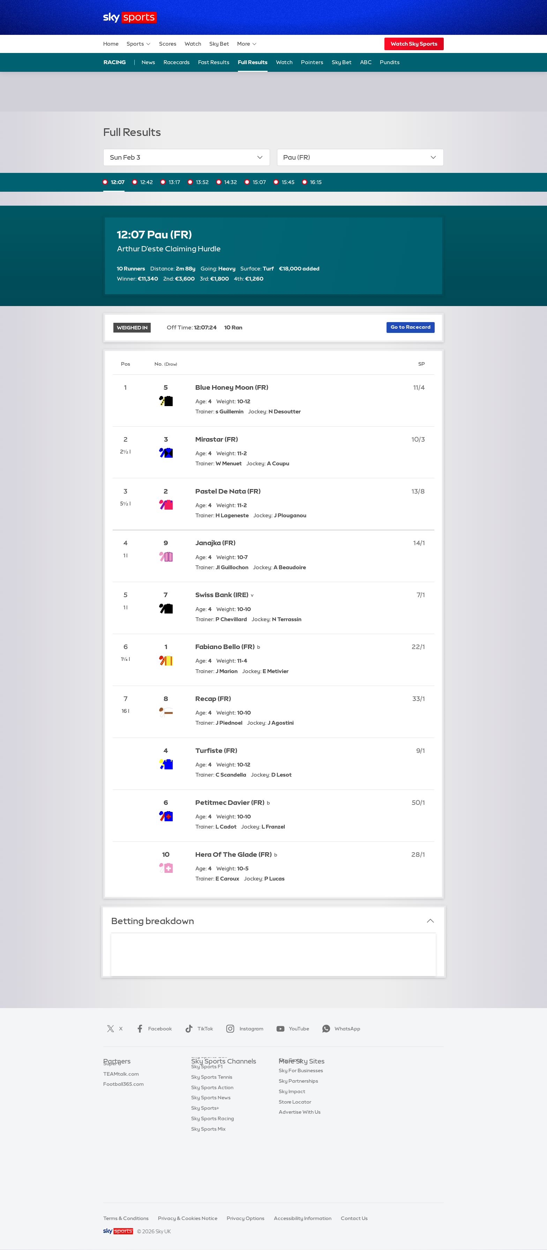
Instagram (243, 1028)
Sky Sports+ (205, 1165)
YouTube (291, 1028)
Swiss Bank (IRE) (221, 595)
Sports (139, 44)
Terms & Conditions (126, 1218)
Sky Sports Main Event (217, 1072)
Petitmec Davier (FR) (229, 802)
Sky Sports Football (214, 1093)
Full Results (253, 62)
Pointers (312, 62)
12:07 (118, 182)
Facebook (152, 1028)
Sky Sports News (211, 1155)
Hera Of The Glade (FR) (233, 854)
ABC (366, 62)
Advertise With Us (300, 1155)
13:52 (202, 182)
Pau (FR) (360, 157)
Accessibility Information (302, 1218)
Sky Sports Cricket (213, 1103)
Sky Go (287, 1093)
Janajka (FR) (215, 543)
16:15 (316, 182)
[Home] (130, 17)
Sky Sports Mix (208, 1186)
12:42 (146, 182)
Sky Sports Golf (209, 1113)
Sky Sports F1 (207, 1124)
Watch (193, 43)
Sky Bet (219, 43)
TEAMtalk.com (121, 1093)
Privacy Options (245, 1218)
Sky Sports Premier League (222, 1082)
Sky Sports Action (212, 1145)
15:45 (288, 182)
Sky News (290, 1082)
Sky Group (291, 1103)
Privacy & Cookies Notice (187, 1218)
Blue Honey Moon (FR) (231, 387)
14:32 (230, 182)
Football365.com (123, 1103)
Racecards (177, 62)
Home (111, 43)
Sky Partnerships (298, 1124)
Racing (115, 62)
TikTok (197, 1028)
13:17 (174, 182)
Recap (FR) (213, 698)
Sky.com (289, 1072)
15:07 (259, 182)
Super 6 (112, 1082)
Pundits (390, 62)
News (148, 62)
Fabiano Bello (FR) (225, 646)
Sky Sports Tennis (211, 1134)
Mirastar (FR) (216, 439)
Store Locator (295, 1145)
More (247, 44)
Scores (168, 43)
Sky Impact (292, 1134)
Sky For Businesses (301, 1113)
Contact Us (354, 1218)
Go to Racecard (410, 327)
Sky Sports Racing (212, 1176)
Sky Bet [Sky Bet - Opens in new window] (342, 62)
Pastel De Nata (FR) (228, 491)
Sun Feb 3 (187, 157)
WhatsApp (339, 1028)
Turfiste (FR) (216, 750)
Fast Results (214, 62)
